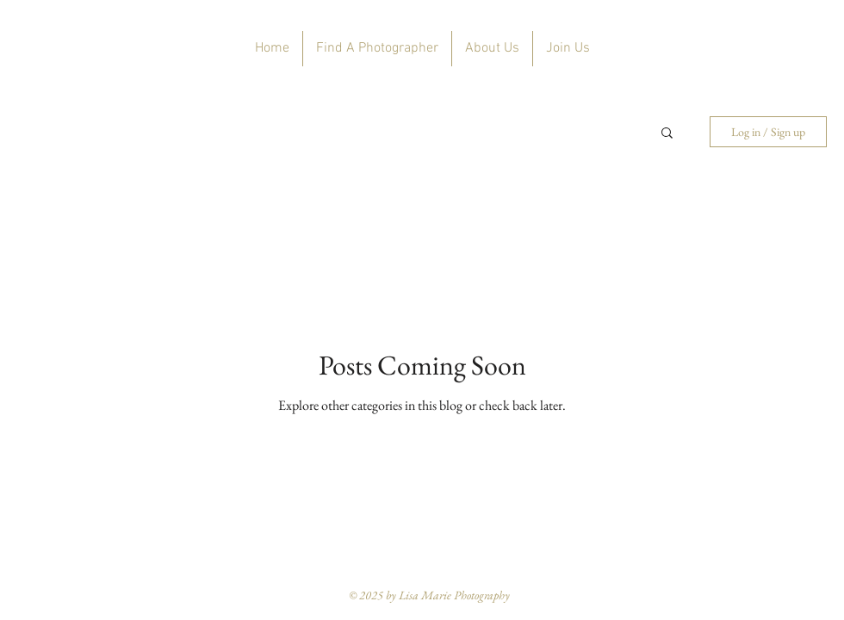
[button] (667, 134)
